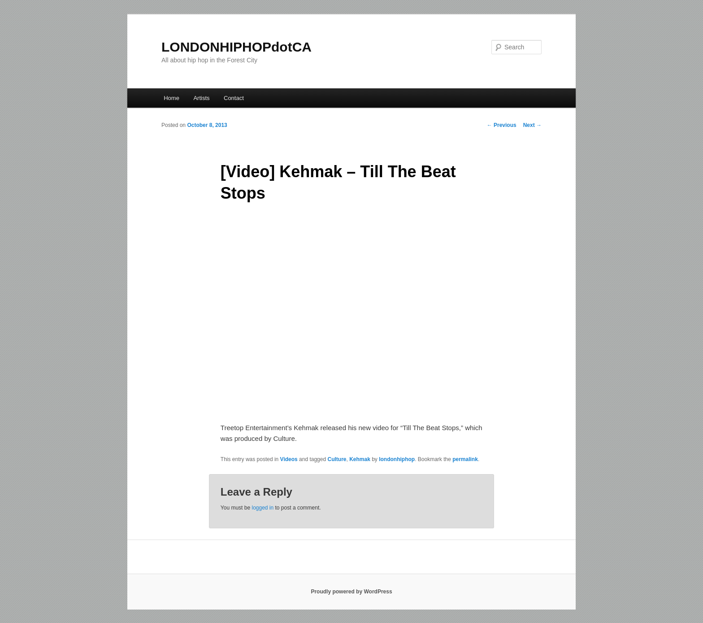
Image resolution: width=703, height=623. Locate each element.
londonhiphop (397, 459)
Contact (234, 98)
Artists (201, 98)
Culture (336, 459)
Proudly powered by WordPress (351, 591)
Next (532, 125)
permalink (465, 459)
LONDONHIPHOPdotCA (236, 46)
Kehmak (359, 459)
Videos (289, 459)
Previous (501, 125)
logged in (262, 508)
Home (171, 98)
